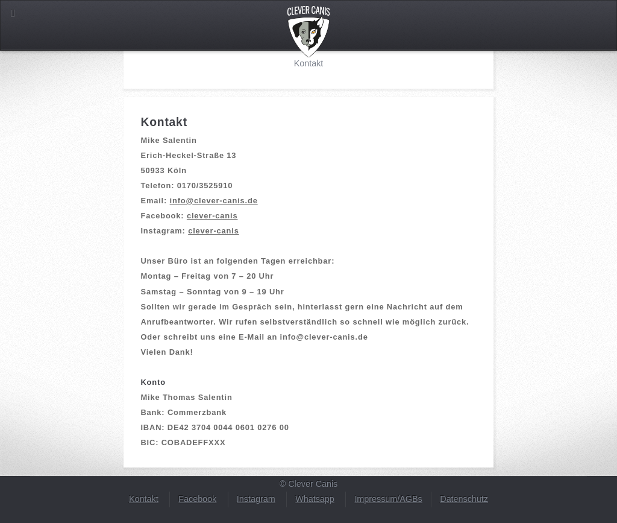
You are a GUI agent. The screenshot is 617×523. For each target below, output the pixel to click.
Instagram (256, 499)
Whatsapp (314, 499)
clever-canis (212, 215)
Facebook (197, 499)
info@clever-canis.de (214, 200)
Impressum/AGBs (388, 499)
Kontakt (143, 499)
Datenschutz (464, 499)
